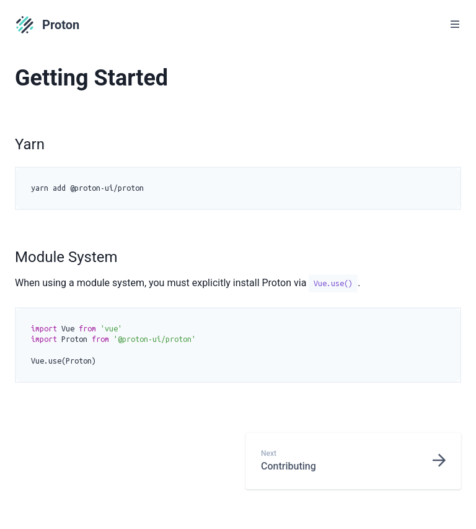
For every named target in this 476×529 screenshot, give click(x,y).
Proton (47, 25)
